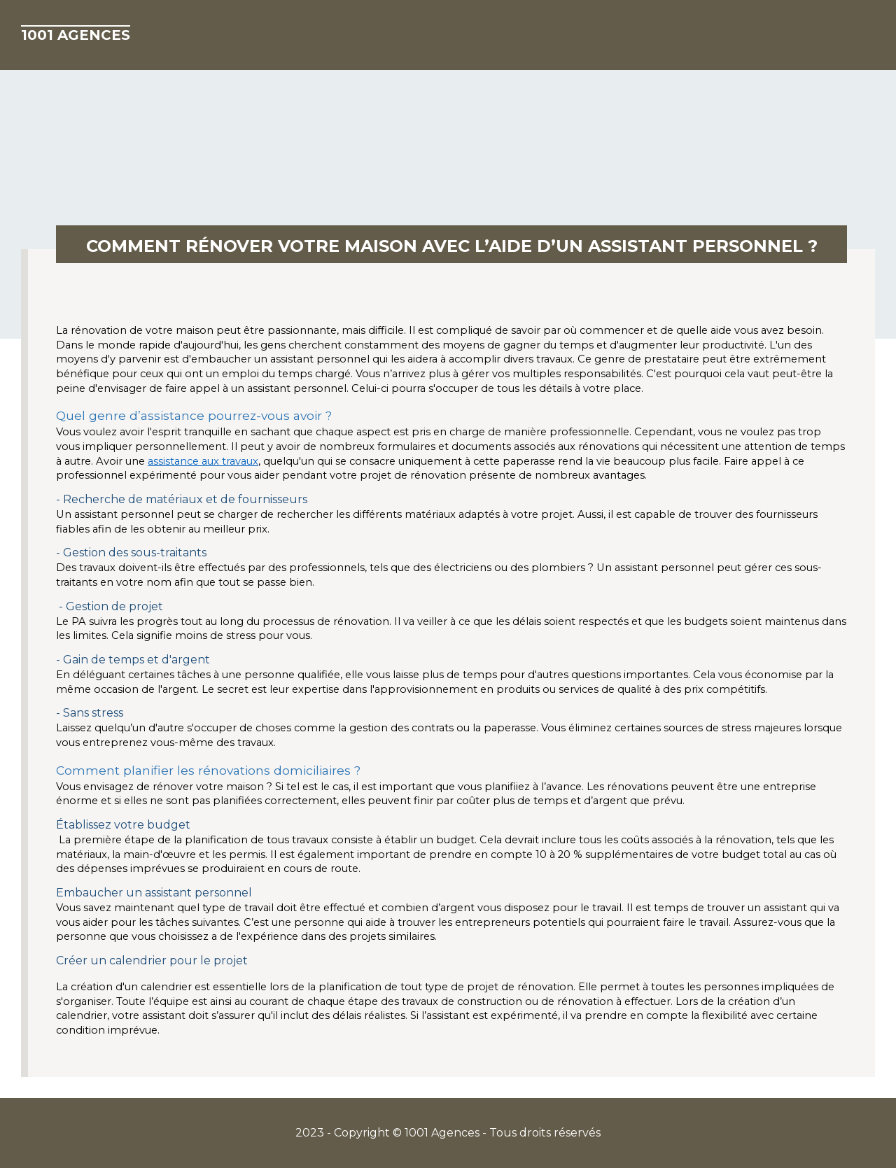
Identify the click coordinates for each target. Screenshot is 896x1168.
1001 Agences (75, 35)
